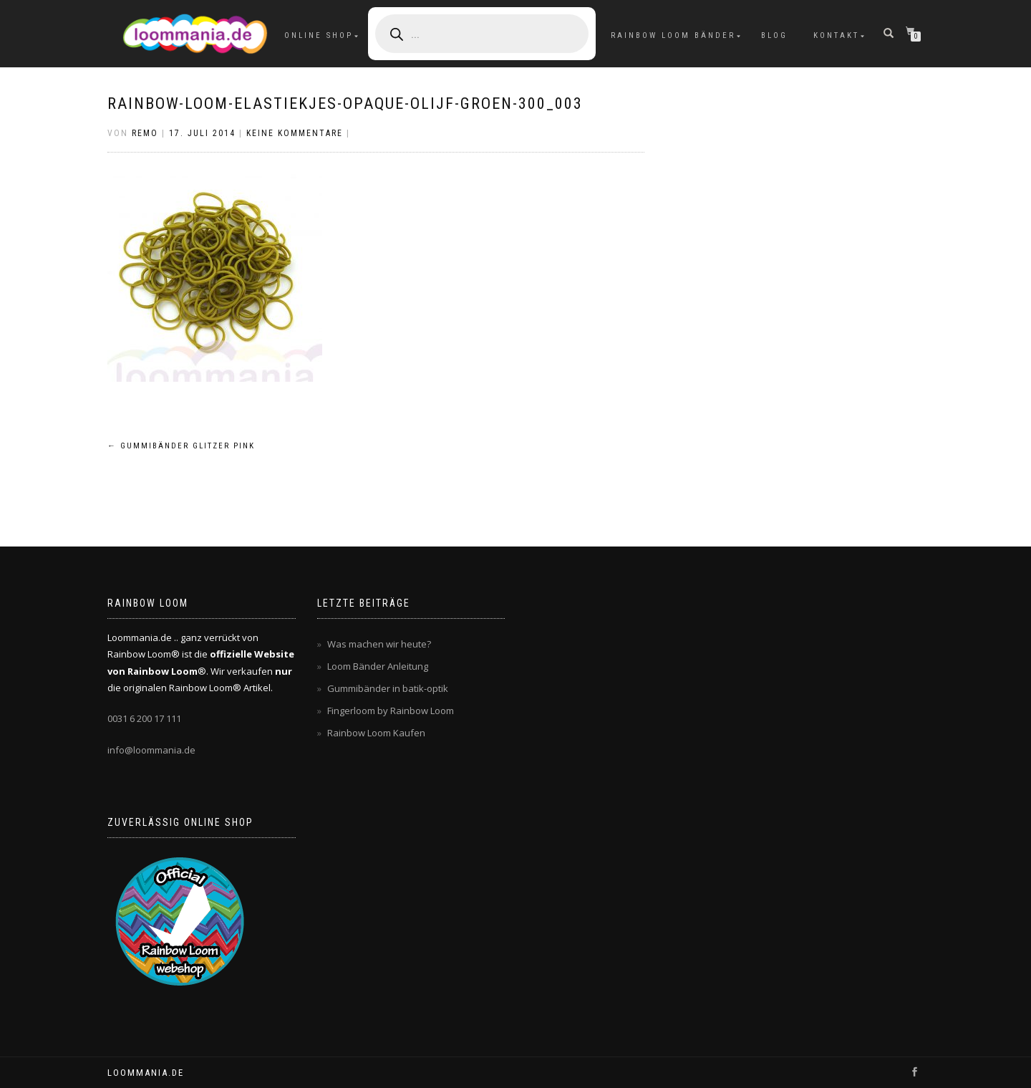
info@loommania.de (151, 749)
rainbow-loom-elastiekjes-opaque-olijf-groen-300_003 (345, 103)
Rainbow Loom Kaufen (376, 732)
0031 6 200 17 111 (144, 718)
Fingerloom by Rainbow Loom (390, 710)
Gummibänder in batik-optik (387, 688)
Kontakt (836, 35)
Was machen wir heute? (379, 643)
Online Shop (318, 35)
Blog (774, 35)
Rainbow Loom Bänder (673, 35)
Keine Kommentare (294, 133)
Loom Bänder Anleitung (377, 666)
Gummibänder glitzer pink (181, 446)
